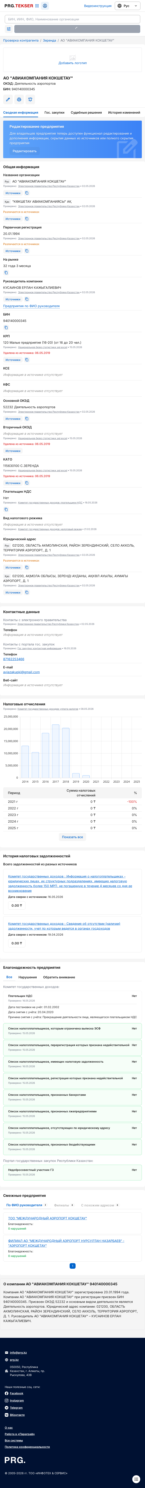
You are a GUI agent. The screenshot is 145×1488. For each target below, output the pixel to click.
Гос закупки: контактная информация (39, 648)
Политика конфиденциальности (27, 1446)
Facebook (14, 1393)
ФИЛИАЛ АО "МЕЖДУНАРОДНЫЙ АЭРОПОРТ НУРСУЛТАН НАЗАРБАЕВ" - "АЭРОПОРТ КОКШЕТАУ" (66, 1243)
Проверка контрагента (21, 40)
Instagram (14, 1400)
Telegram (14, 1408)
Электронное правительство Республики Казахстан (49, 186)
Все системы (14, 1440)
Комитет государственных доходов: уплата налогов (48, 708)
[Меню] (136, 1479)
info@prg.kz (16, 1352)
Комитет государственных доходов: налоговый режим (50, 529)
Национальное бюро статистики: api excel (42, 347)
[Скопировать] (27, 193)
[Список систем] (37, 6)
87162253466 (13, 659)
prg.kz (12, 1360)
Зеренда (49, 40)
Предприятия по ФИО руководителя (31, 306)
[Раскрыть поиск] (9, 29)
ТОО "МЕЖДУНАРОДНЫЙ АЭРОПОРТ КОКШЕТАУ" (47, 1218)
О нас (9, 1427)
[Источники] (13, 193)
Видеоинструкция (98, 6)
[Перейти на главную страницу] (19, 5)
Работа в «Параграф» (20, 1434)
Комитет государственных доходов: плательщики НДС (50, 502)
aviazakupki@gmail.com (21, 672)
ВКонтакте (15, 1415)
